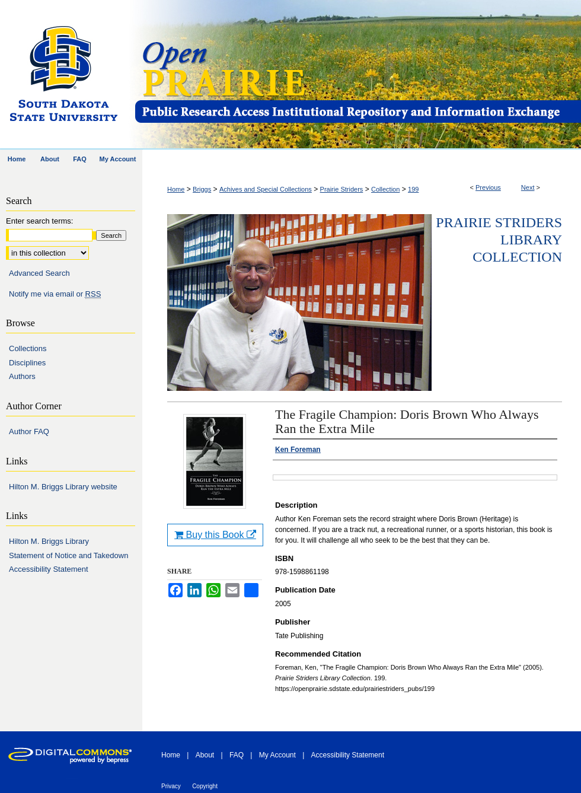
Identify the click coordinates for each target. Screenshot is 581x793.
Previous (488, 187)
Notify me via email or (55, 294)
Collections (28, 348)
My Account (277, 755)
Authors (22, 376)
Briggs (202, 189)
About (205, 755)
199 (413, 189)
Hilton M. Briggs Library (49, 541)
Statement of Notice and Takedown (68, 555)
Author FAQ (29, 431)
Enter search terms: (39, 220)
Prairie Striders (341, 189)
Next (528, 187)
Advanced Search (39, 273)
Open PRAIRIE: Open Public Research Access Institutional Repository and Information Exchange (357, 75)
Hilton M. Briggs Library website (63, 486)
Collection (385, 189)
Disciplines (27, 362)
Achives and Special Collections (265, 189)
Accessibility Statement (48, 569)
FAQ (236, 755)
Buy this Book (215, 535)
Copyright (205, 786)
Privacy (171, 786)
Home (175, 189)
